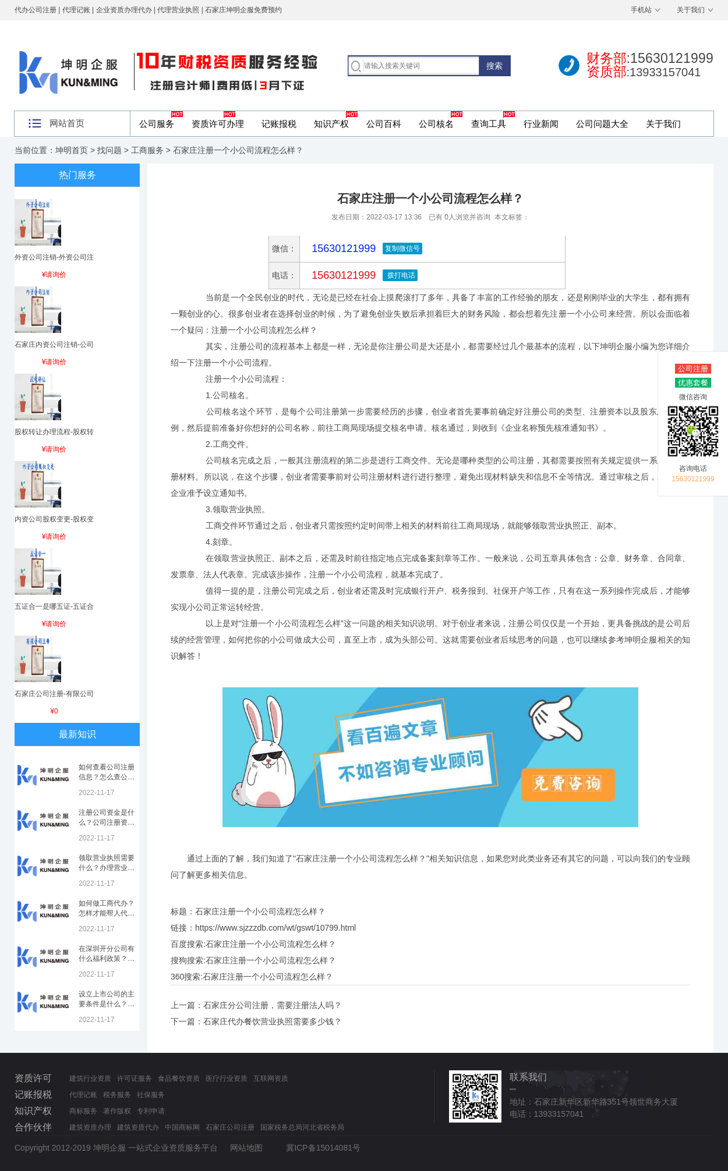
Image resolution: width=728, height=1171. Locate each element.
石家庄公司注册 (230, 1127)
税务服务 (117, 1095)
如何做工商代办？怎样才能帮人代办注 (107, 913)
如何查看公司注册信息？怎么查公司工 (107, 777)
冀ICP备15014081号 (323, 1147)
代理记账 (83, 1095)
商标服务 (83, 1111)
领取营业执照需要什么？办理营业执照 (107, 868)
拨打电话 (400, 275)
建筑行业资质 (90, 1078)
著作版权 (117, 1111)
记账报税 (278, 124)
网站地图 (246, 1147)
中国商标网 (182, 1127)
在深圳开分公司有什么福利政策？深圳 (107, 959)
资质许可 (33, 1078)
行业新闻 (541, 124)
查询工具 (488, 124)
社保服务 (151, 1095)
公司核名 (436, 124)
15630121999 (342, 275)
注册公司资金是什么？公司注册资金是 (107, 822)
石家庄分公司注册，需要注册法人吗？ (272, 1005)
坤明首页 (71, 150)
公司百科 (383, 124)
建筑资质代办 (138, 1127)
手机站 (641, 10)
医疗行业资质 (227, 1078)
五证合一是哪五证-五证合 (54, 606)
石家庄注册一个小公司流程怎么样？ (271, 944)
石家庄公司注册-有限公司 (54, 694)
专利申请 (151, 1111)
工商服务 (147, 150)
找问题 (109, 150)
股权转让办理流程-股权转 (54, 432)
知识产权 (331, 124)
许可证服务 (134, 1078)
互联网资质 (270, 1078)
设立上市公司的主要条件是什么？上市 (107, 1004)
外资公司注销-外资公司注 (54, 257)
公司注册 (693, 368)
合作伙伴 (33, 1127)
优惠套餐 (693, 382)
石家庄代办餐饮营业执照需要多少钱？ (272, 1021)
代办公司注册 (35, 10)
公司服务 (156, 124)
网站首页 (67, 123)
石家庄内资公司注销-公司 (54, 344)
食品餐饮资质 (179, 1078)
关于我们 (691, 10)
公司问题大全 (602, 124)
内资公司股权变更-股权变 (54, 519)
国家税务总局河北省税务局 (302, 1127)
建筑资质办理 (90, 1127)
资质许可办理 (218, 124)
